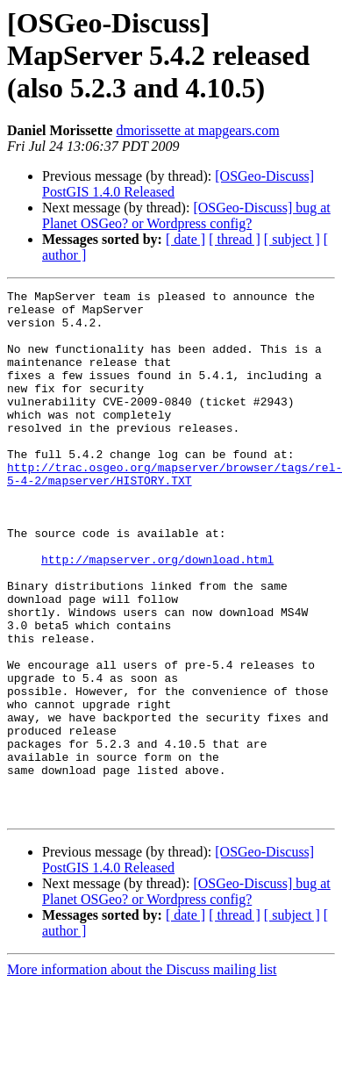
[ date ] (185, 239)
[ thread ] (234, 239)
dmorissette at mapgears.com (197, 130)
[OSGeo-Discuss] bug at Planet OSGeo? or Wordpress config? (186, 215)
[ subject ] (292, 239)
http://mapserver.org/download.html (157, 614)
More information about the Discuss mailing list (142, 1074)
